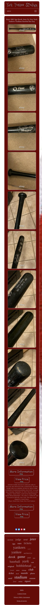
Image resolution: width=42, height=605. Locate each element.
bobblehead (23, 565)
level (17, 573)
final (14, 581)
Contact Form (21, 593)
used (10, 578)
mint (34, 558)
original (11, 566)
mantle (24, 573)
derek (11, 557)
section (10, 540)
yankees (19, 547)
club (30, 569)
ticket (11, 573)
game (21, 557)
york (25, 561)
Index (22, 590)
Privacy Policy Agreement (22, 597)
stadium (20, 577)
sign (13, 544)
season (32, 578)
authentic (28, 553)
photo (32, 573)
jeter (33, 539)
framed (12, 570)
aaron (17, 570)
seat (25, 539)
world (29, 549)
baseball (15, 561)
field (29, 558)
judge (18, 539)
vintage (24, 570)
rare (19, 543)
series (20, 581)
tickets (27, 543)
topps (34, 567)
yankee (16, 552)
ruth (32, 562)
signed (27, 581)
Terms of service (22, 601)
